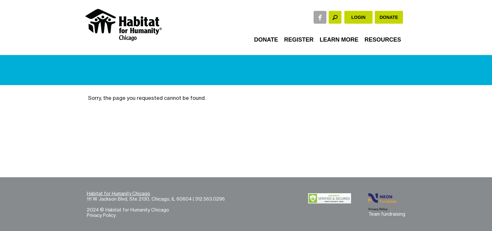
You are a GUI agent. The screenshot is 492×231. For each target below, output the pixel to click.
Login (358, 17)
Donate (389, 17)
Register (299, 39)
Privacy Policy (101, 215)
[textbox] (335, 17)
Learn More (339, 39)
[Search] (335, 17)
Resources (383, 39)
